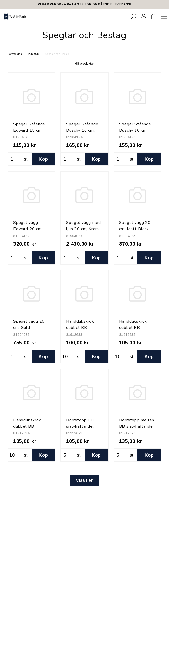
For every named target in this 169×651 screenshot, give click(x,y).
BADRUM (33, 54)
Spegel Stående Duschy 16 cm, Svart (82, 130)
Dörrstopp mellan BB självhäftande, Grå (136, 426)
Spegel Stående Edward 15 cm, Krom (29, 130)
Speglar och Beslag (57, 54)
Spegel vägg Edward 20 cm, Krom (27, 229)
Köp (43, 159)
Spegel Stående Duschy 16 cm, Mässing (135, 130)
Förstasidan (15, 54)
